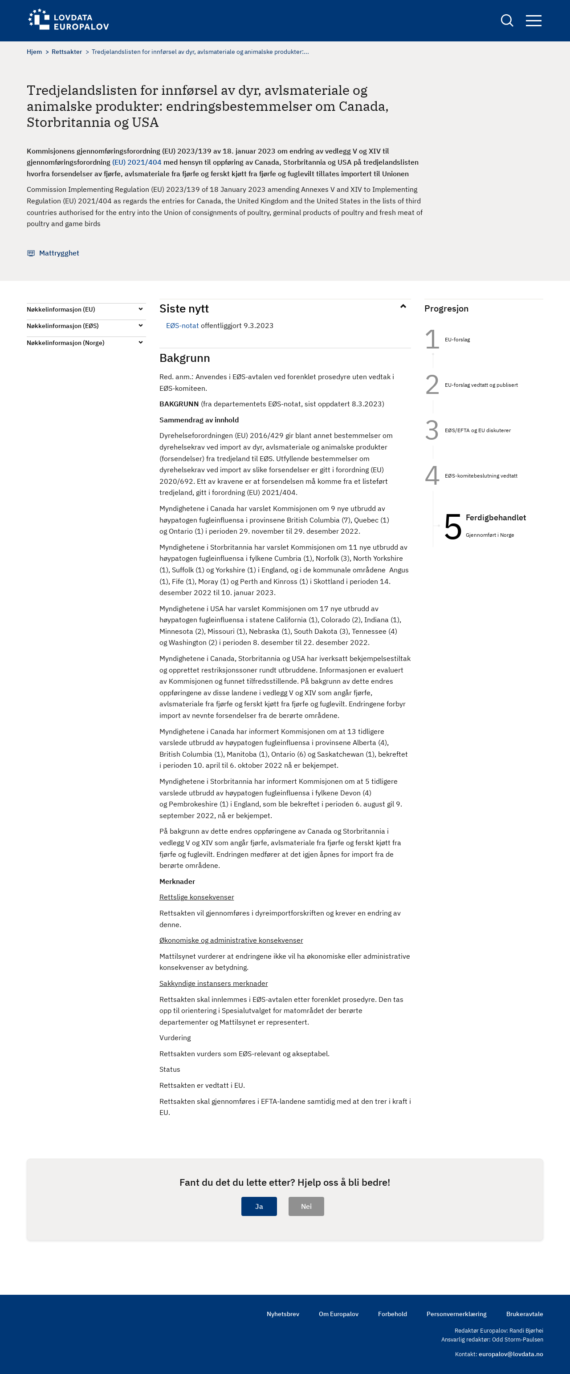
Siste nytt (184, 308)
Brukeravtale (524, 1314)
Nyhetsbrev (283, 1314)
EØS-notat (182, 325)
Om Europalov (338, 1314)
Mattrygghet (59, 252)
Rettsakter (67, 52)
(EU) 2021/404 (137, 162)
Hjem (34, 52)
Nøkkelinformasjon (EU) (61, 309)
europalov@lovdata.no (511, 1354)
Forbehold (392, 1314)
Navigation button (534, 21)
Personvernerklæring (457, 1314)
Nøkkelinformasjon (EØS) (63, 326)
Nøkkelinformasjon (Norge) (66, 343)
